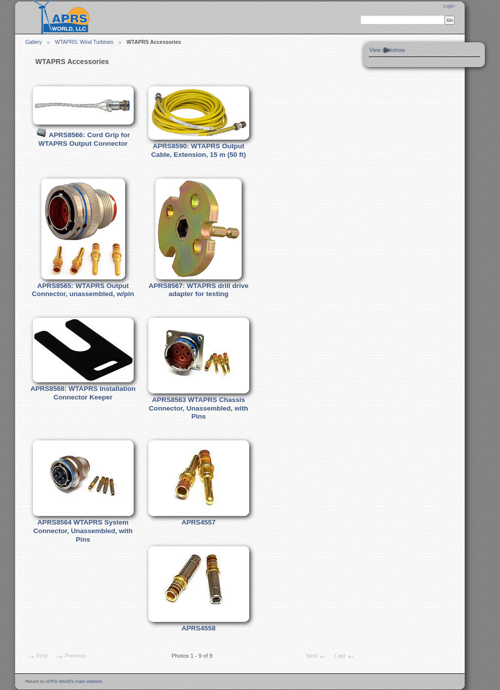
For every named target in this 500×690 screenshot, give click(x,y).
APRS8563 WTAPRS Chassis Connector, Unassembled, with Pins (198, 408)
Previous (70, 657)
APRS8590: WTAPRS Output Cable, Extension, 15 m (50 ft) (198, 150)
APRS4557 (199, 522)
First (37, 657)
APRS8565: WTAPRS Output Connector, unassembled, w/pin (83, 290)
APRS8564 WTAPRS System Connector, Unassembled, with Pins (83, 531)
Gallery (33, 42)
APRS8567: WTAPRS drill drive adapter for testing (198, 290)
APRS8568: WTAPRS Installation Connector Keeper (83, 393)
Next (316, 657)
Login (449, 6)
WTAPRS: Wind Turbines (84, 42)
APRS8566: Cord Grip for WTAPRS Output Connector (84, 139)
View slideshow (387, 50)
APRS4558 (199, 628)
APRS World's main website (73, 681)
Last (344, 657)
